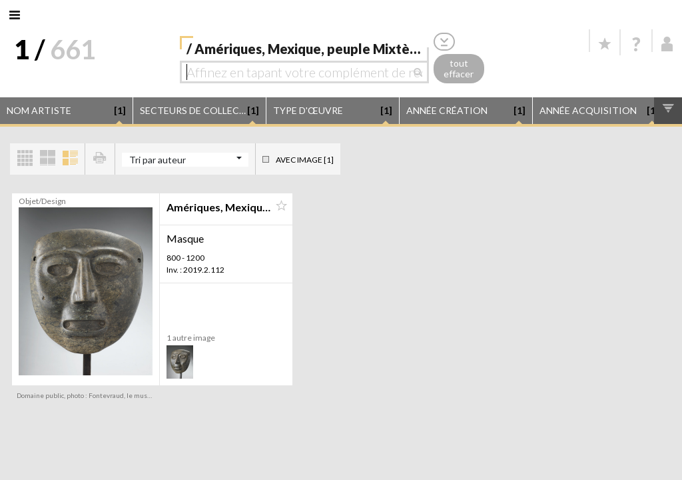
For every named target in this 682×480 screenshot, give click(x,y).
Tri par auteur (157, 159)
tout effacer (459, 68)
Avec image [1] (305, 160)
